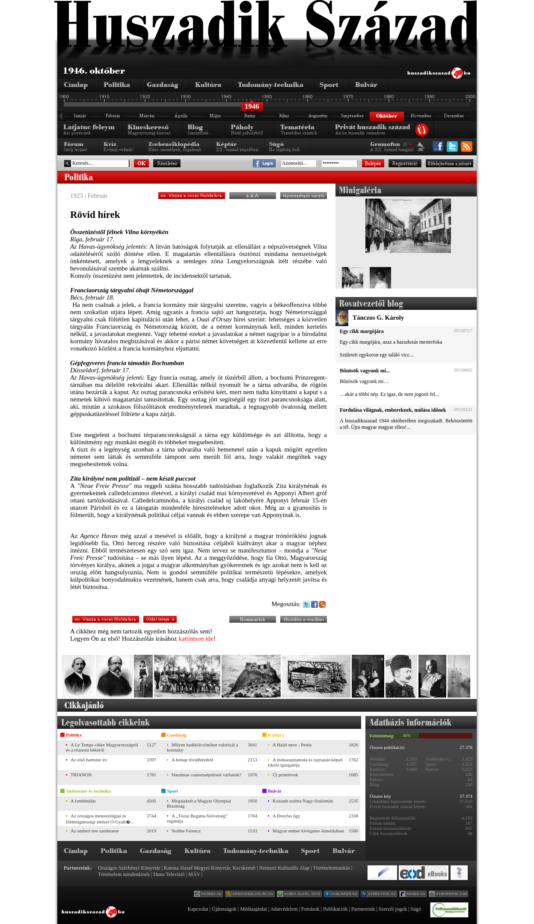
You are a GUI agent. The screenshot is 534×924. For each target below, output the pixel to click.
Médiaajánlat (253, 909)
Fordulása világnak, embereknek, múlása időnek (393, 410)
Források (310, 909)
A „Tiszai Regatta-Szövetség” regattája (197, 818)
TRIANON (81, 774)
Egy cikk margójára (362, 331)
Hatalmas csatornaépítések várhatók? (206, 774)
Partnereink (363, 909)
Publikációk (335, 909)
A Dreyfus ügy (286, 815)
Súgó (415, 909)
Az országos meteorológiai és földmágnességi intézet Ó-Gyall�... (100, 818)
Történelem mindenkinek (124, 874)
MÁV (194, 874)
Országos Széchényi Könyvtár (129, 868)
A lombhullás (83, 800)
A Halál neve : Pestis (292, 744)
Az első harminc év (89, 759)
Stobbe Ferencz (186, 830)
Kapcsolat (197, 909)
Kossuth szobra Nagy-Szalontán (303, 800)
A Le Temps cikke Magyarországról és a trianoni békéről (102, 747)
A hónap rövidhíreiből (192, 759)
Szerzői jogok (393, 909)
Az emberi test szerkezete (95, 830)
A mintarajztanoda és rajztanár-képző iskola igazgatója (305, 762)
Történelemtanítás (331, 868)
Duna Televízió (168, 874)
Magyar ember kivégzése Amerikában (308, 830)
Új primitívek (285, 774)
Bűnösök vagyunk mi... (365, 371)
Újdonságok (224, 909)
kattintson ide (195, 638)
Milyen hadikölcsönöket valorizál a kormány (202, 747)
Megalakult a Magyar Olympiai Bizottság (199, 803)
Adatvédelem (284, 909)
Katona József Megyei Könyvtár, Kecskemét (209, 868)
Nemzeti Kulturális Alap (284, 868)
